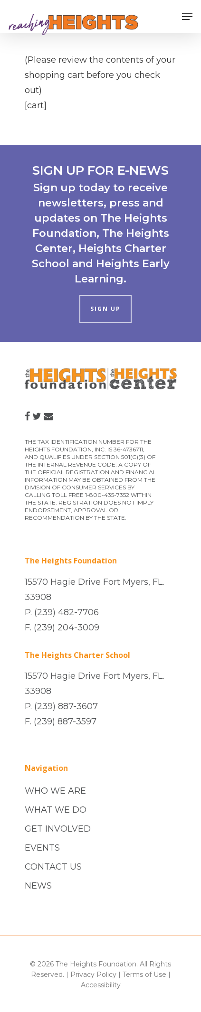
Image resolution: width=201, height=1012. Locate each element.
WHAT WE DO (55, 810)
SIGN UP (105, 309)
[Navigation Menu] (187, 16)
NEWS (38, 886)
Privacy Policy (93, 974)
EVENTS (42, 848)
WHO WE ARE (55, 791)
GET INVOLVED (58, 829)
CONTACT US (53, 867)
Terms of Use (144, 974)
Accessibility (101, 985)
